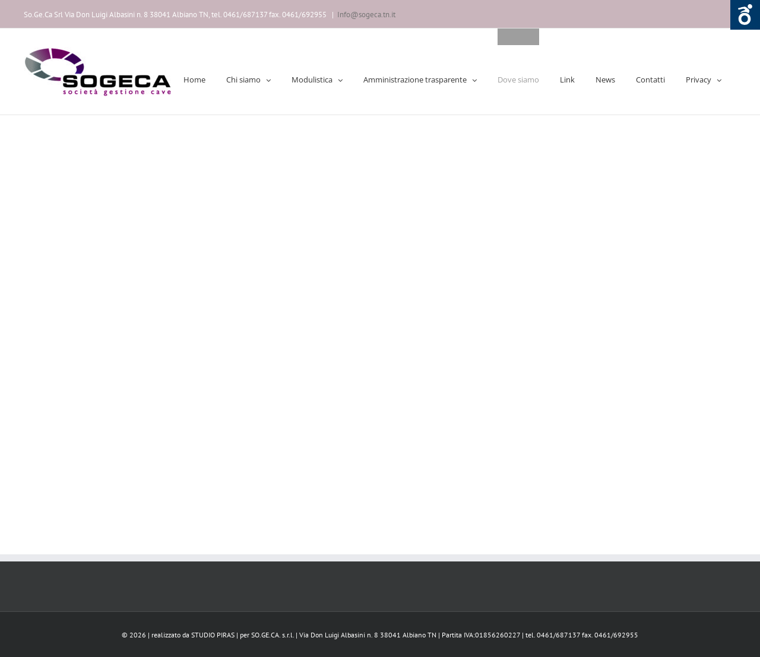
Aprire (745, 15)
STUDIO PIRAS (212, 634)
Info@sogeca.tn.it (366, 14)
